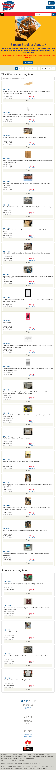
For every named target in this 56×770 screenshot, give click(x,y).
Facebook (28, 707)
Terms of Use (28, 734)
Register (50, 7)
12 (53, 68)
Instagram (28, 709)
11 (49, 68)
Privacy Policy (28, 736)
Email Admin (28, 62)
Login (51, 3)
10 (46, 68)
